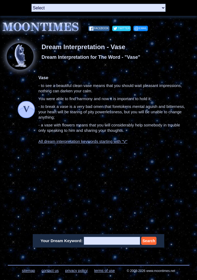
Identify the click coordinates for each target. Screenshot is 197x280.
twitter (124, 28)
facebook (101, 28)
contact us (50, 270)
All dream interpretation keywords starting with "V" (82, 141)
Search (149, 241)
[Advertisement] (98, 185)
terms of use (104, 270)
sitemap (28, 270)
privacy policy (76, 270)
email (143, 28)
